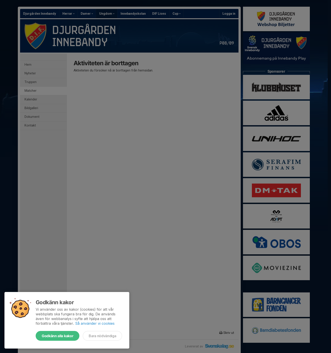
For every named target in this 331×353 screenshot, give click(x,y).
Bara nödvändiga (102, 336)
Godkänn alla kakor (57, 336)
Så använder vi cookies (95, 323)
